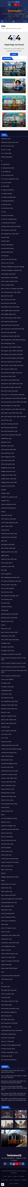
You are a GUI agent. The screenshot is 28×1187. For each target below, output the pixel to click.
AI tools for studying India (9, 219)
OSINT (3, 814)
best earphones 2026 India (9, 321)
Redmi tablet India (6, 891)
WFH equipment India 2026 (9, 1023)
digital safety (5, 555)
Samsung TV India (6, 909)
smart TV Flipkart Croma (8, 928)
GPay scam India (6, 628)
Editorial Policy (4, 1180)
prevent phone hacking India (9, 858)
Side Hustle (4, 924)
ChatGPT (3, 489)
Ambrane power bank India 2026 (10, 226)
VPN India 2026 (5, 997)
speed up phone (6, 950)
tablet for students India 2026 (10, 961)
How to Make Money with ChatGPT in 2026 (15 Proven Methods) (13, 86)
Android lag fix (5, 241)
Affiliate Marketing (6, 157)
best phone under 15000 (8, 376)
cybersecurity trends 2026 (9, 537)
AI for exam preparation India (10, 179)
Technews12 (14, 10)
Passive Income (5, 822)
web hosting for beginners (9, 1012)
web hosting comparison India (10, 1008)
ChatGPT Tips (5, 500)
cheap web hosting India (8, 508)
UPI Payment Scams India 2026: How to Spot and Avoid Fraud (13, 69)
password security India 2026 (10, 829)
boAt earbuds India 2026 (8, 449)
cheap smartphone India (8, 504)
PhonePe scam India (7, 844)
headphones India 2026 (8, 636)
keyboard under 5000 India (9, 708)
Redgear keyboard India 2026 (9, 877)
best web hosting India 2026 (9, 424)
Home (2, 28)
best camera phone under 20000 (11, 318)
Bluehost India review (7, 446)
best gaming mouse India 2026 (10, 336)
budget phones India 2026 (9, 482)
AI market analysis (6, 193)
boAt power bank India (8, 460)
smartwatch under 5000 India (10, 942)
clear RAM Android (6, 515)
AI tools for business (7, 215)
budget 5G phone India (8, 467)
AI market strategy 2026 (8, 197)
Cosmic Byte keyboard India (9, 522)
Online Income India (7, 800)
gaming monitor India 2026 (9, 617)
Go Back (14, 54)
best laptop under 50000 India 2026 (12, 354)
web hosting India (6, 1016)
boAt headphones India (8, 456)
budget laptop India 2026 (8, 478)
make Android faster (7, 756)
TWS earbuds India (6, 979)
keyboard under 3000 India (9, 705)
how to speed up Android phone (10, 675)
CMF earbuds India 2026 (8, 519)
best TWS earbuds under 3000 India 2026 (13, 416)
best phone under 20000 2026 (10, 380)
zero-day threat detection (9, 1059)
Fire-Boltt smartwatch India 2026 (11, 581)
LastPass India (5, 727)
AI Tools (3, 212)
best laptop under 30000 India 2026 (12, 350)
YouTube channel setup (8, 1048)
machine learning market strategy (11, 749)
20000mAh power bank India (9, 142)
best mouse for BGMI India (9, 369)
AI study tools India (7, 208)
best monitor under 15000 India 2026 (12, 365)
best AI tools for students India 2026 (12, 288)
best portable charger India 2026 (11, 387)
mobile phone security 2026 (9, 771)
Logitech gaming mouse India (10, 745)
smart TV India (5, 931)
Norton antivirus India (7, 789)
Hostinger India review (7, 650)
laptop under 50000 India (8, 723)
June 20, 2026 (8, 71)
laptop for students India (8, 716)
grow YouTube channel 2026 (9, 632)
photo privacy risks (6, 851)
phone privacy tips (6, 833)
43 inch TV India (6, 149)
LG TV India (4, 738)
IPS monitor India (6, 694)
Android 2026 (5, 237)
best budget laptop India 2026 (10, 310)
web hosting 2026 (6, 1005)
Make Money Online (7, 760)
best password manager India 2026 (11, 372)
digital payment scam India (9, 552)
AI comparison (5, 164)
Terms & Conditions (14, 1183)
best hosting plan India (8, 343)
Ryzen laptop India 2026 (8, 895)
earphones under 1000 (7, 566)
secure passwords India (8, 917)
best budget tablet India (8, 314)
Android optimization (7, 244)
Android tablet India (7, 252)
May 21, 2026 (8, 122)
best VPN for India (6, 420)
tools (2, 972)
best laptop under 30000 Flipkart (11, 347)
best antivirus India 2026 (8, 303)
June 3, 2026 (8, 105)
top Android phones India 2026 (10, 975)
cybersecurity (5, 530)
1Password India (6, 138)
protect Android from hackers (10, 862)
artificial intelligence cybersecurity (11, 270)
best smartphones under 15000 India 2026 (13, 398)
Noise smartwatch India (8, 785)
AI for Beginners (6, 171)
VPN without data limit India (9, 1001)
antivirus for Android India (9, 259)
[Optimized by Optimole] (2, 1184)
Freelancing (4, 610)
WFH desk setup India (7, 1019)
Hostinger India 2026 (7, 647)
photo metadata (6, 847)
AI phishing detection (7, 201)
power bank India (6, 855)
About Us (9, 1176)
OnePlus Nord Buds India (8, 796)
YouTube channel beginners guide (11, 1045)
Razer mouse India (6, 869)
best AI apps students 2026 (9, 281)
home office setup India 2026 (10, 639)
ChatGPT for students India (9, 497)
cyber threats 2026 (6, 526)
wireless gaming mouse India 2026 (11, 1030)
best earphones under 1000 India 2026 (12, 329)
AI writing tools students (8, 222)
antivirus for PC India (7, 263)
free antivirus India (6, 592)
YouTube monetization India (9, 1052)
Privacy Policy (16, 1180)
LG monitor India (6, 734)
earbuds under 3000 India (9, 559)
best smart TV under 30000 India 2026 (12, 394)
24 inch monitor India (7, 146)
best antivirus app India (8, 299)
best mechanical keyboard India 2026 (12, 358)
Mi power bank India (7, 767)
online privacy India (7, 811)
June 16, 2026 (8, 88)
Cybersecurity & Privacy (9, 65)
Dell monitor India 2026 (8, 548)
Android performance (7, 248)
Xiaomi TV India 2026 (7, 1041)
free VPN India (5, 603)
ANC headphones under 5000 (10, 233)
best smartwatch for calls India (10, 405)
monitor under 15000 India (9, 778)
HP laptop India (5, 683)
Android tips (4, 255)
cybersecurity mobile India (9, 533)
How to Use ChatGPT (7, 679)
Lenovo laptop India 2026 (8, 730)
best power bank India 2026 (9, 391)
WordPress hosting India (8, 1034)
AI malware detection (7, 190)
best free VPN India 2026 (8, 332)
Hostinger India (5, 643)
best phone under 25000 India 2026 (12, 383)
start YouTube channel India (9, 953)
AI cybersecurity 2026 (7, 168)
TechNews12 (24, 1180)
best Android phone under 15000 (11, 292)
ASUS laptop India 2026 (8, 274)
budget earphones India (8, 471)
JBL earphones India (7, 697)
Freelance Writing (6, 606)
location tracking (6, 741)
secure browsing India (7, 913)
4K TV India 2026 (6, 153)
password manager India (8, 825)
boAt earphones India (7, 453)
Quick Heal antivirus (7, 866)
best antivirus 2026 (7, 296)
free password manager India (9, 595)
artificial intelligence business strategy (12, 266)
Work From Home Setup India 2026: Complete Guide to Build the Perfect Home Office (14, 1088)
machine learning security (9, 752)
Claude (3, 511)
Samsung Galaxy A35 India (9, 902)
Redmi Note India (6, 888)
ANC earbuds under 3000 (8, 230)
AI (1, 160)
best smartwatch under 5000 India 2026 (13, 409)
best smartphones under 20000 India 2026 (14, 402)
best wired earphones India (9, 431)
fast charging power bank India (10, 577)
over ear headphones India (9, 818)
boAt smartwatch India (8, 464)
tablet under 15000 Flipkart (9, 968)
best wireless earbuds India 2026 (11, 435)
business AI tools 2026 (8, 486)
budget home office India (8, 475)
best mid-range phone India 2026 (11, 361)
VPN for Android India (7, 994)
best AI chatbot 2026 (7, 285)
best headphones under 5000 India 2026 (13, 339)
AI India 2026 (5, 186)
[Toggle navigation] (13, 21)
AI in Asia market (6, 182)
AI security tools (6, 204)
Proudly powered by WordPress (9, 1170)
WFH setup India (6, 1026)
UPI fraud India (5, 986)
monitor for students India (9, 774)
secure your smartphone (8, 920)
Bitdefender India (6, 438)
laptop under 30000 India (8, 719)
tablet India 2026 (6, 964)
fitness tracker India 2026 (9, 584)
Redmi (3, 880)
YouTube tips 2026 (6, 1056)
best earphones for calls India (10, 325)
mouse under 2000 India (8, 782)
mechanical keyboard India (9, 763)
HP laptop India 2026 (7, 686)
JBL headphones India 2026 (9, 701)
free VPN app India (6, 599)
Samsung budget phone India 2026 (11, 899)
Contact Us (15, 1176)
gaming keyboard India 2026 (9, 614)
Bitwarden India (5, 442)
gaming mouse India (7, 621)
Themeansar (14, 1172)
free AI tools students (7, 588)
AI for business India (7, 175)
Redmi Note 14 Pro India (8, 884)
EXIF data (4, 570)
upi (2, 983)
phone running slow (7, 836)
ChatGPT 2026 (5, 493)
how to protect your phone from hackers (13, 667)
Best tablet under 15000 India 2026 (11, 413)
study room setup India (8, 957)
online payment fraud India (9, 803)
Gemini (3, 625)
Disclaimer (21, 1176)
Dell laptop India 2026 (7, 544)
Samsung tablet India (7, 906)
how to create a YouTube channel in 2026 (13, 663)
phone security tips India (8, 840)
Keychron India (5, 712)
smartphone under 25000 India (10, 935)
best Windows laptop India (9, 427)
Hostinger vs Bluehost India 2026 (11, 654)
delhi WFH (4, 541)
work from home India (7, 1037)
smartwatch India (6, 939)
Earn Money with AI (7, 563)
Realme (3, 873)
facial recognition (6, 573)
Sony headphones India (8, 946)
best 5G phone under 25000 (9, 277)
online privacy (5, 807)
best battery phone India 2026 (10, 307)
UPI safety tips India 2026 (8, 990)
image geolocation (6, 690)
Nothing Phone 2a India (8, 792)
